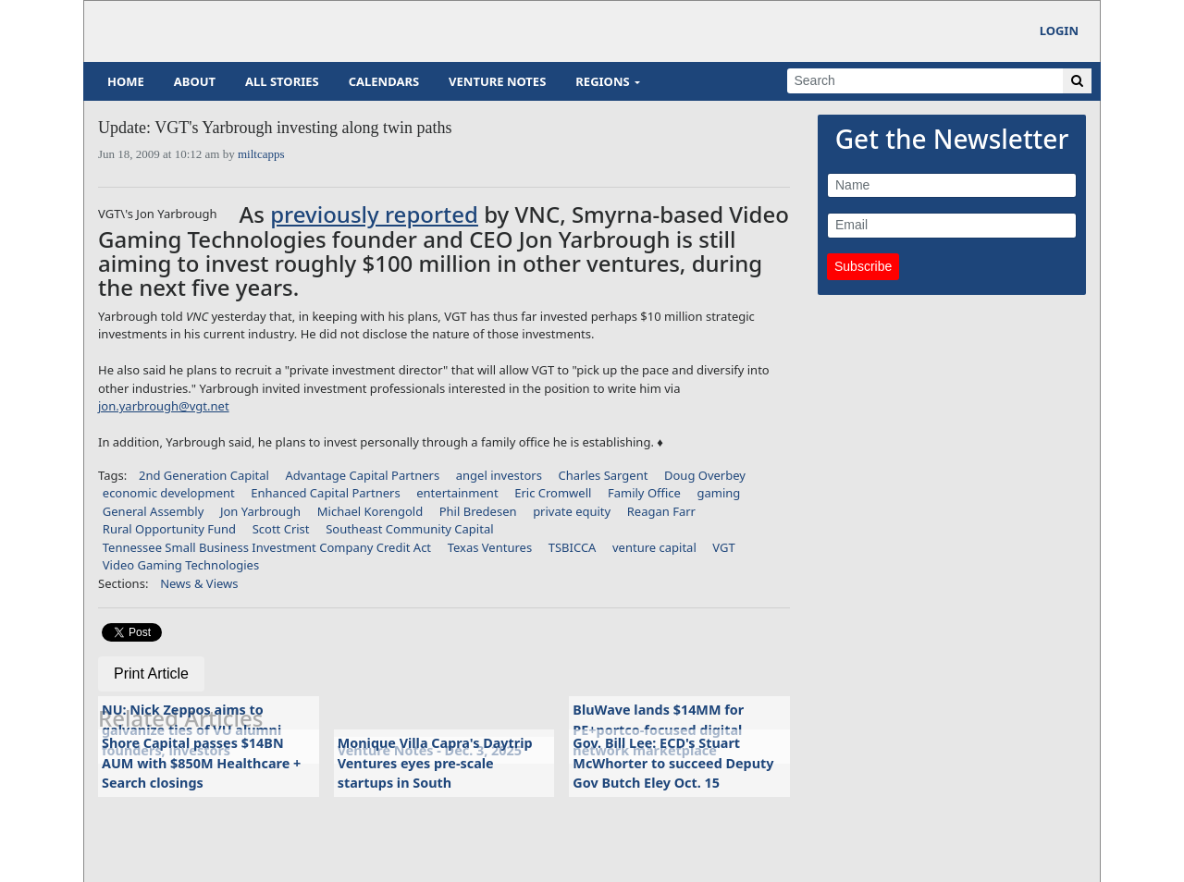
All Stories (282, 81)
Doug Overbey (705, 475)
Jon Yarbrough (260, 511)
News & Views (199, 583)
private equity (571, 511)
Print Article (151, 673)
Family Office (644, 492)
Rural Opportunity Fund (169, 529)
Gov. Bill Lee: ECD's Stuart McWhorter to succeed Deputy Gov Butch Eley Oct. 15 (673, 762)
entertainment (457, 492)
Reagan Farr (661, 511)
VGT (723, 547)
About (195, 81)
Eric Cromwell (552, 492)
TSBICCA (573, 547)
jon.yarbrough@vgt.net (163, 406)
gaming (719, 492)
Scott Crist (281, 529)
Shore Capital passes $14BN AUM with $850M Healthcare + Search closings (201, 762)
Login (1059, 30)
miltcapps (261, 154)
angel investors (499, 475)
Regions (602, 81)
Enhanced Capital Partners (325, 492)
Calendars (384, 81)
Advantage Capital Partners (363, 475)
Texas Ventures (490, 547)
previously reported (374, 214)
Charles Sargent (603, 475)
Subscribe (863, 266)
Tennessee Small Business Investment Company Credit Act (267, 547)
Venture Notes (497, 81)
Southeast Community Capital (409, 529)
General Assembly (153, 511)
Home (125, 81)
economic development (169, 492)
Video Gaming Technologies (181, 565)
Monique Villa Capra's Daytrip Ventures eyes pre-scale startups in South (435, 762)
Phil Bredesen (478, 511)
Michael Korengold (370, 511)
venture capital (654, 547)
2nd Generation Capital (204, 475)
